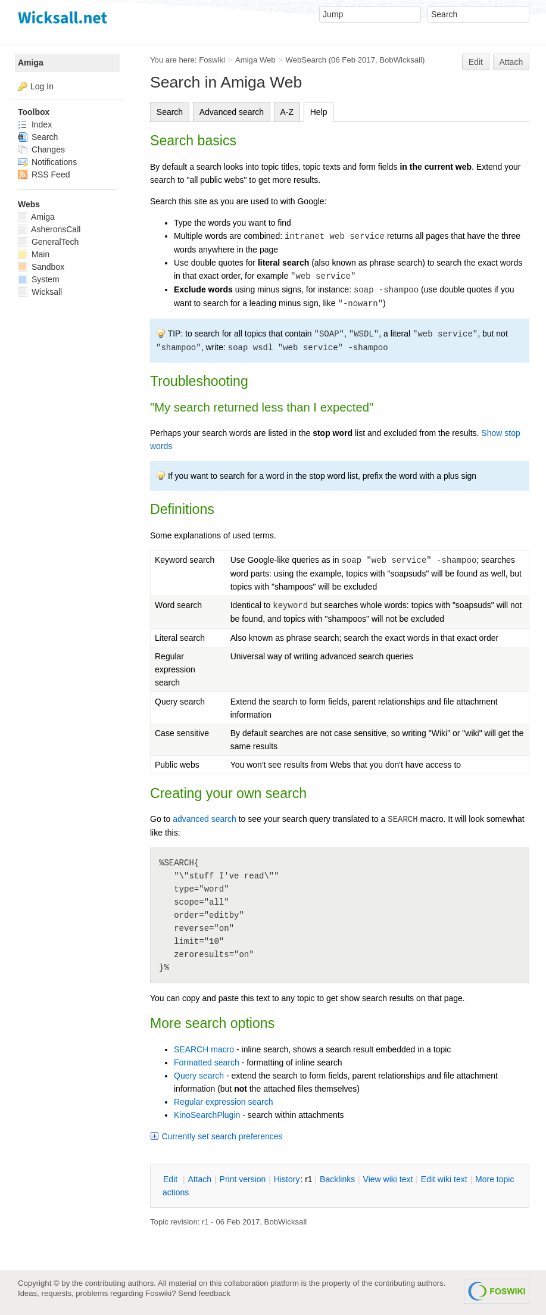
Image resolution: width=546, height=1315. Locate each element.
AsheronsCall (49, 229)
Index (35, 124)
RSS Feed (44, 174)
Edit (476, 62)
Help (318, 112)
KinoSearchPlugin (207, 1115)
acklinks (337, 1179)
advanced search (204, 819)
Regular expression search (223, 1102)
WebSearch (306, 59)
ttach (199, 1179)
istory (287, 1179)
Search (170, 112)
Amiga (30, 62)
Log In (42, 86)
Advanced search (231, 112)
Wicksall (40, 292)
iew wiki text (388, 1179)
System (39, 279)
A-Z (287, 112)
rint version (243, 1179)
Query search (199, 1075)
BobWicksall (400, 59)
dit (171, 1179)
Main (33, 254)
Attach (511, 62)
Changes (41, 149)
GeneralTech (48, 242)
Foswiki (212, 59)
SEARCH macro (204, 1049)
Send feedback (204, 1293)
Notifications (47, 162)
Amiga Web (255, 59)
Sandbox (41, 267)
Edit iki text (444, 1179)
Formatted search (206, 1062)
